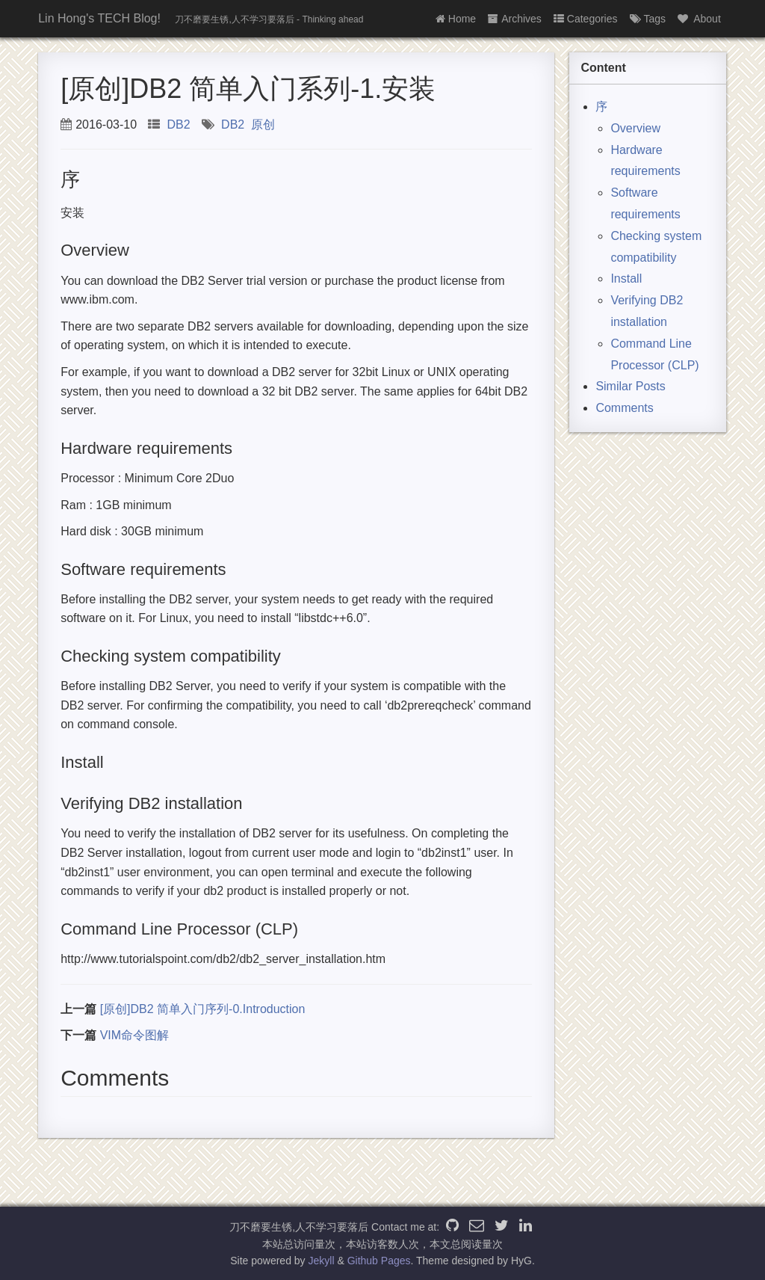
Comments (624, 407)
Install (626, 278)
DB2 (179, 124)
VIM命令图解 (134, 1035)
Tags (648, 19)
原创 (263, 124)
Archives (515, 19)
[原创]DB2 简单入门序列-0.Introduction (203, 1009)
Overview (635, 128)
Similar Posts (630, 386)
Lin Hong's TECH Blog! (99, 18)
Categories (586, 19)
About (699, 19)
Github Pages (379, 1261)
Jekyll (322, 1261)
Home (456, 19)
